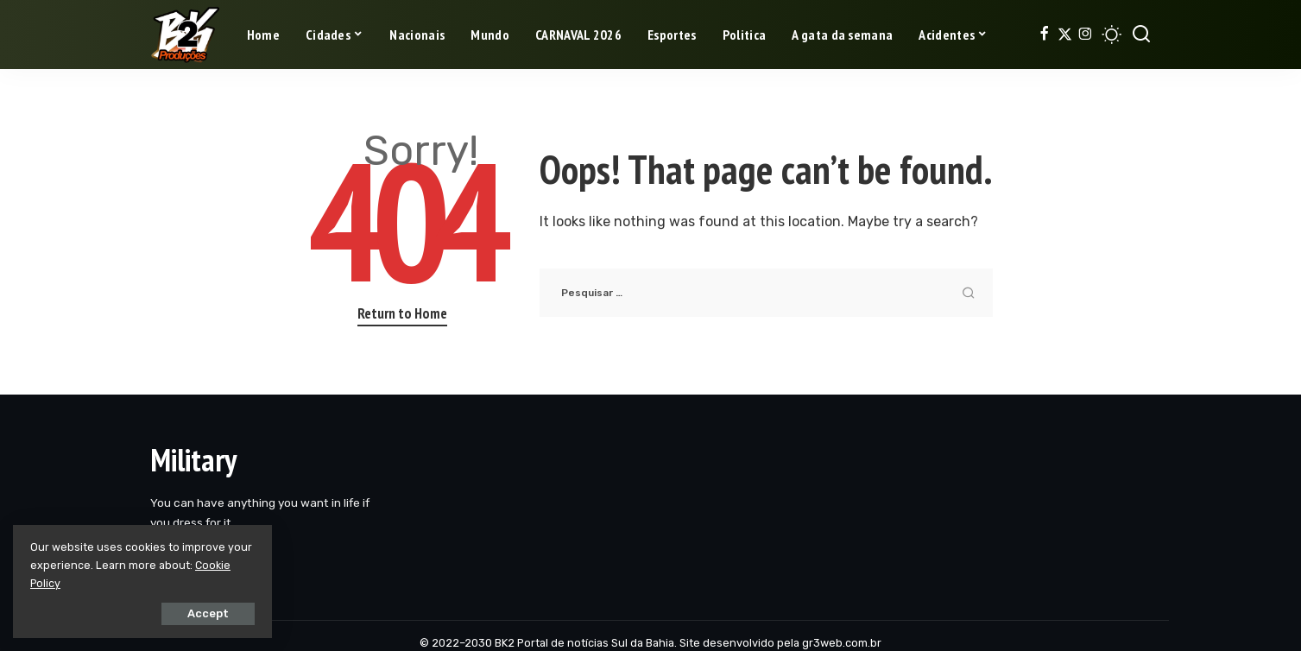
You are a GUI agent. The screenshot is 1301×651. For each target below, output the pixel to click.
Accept (208, 613)
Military (193, 459)
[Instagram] (1085, 34)
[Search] (1141, 34)
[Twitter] (1065, 34)
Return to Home (402, 313)
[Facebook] (1044, 34)
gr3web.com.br (841, 642)
